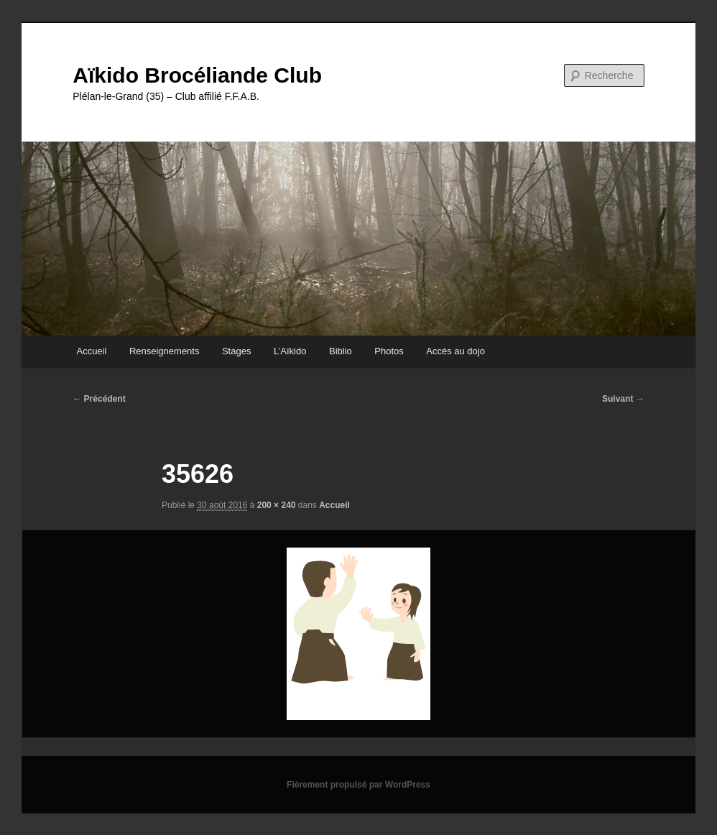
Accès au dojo (455, 351)
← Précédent (99, 399)
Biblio (340, 351)
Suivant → (623, 399)
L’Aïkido (290, 351)
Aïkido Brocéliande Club (197, 75)
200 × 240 (276, 505)
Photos (388, 351)
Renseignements (164, 351)
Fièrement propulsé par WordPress (358, 785)
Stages (236, 351)
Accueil (91, 351)
